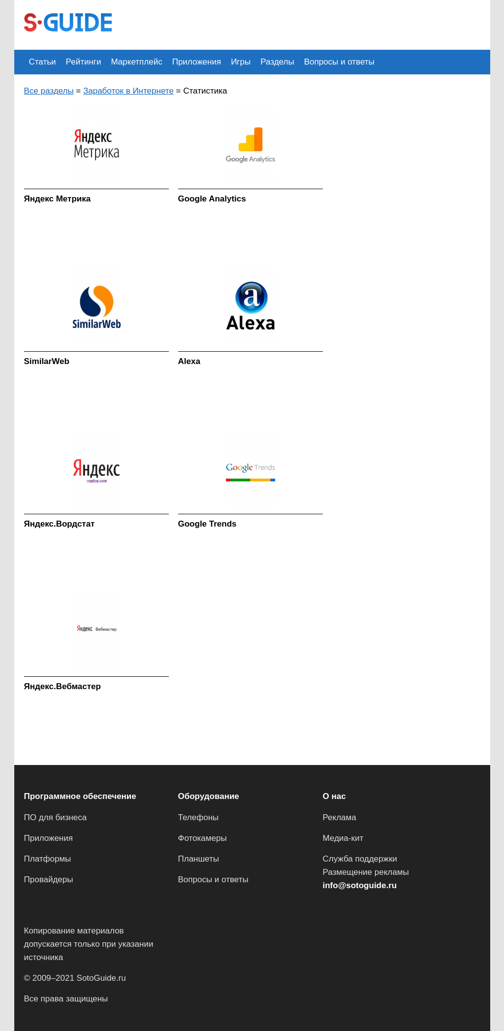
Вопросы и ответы (339, 62)
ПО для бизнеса (55, 817)
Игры (241, 62)
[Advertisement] (301, 23)
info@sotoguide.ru (360, 885)
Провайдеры (48, 879)
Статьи (42, 62)
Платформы (47, 859)
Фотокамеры (202, 838)
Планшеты (199, 859)
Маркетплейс (136, 62)
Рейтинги (83, 62)
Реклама (339, 817)
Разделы (277, 62)
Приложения (196, 62)
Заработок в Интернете (128, 91)
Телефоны (198, 817)
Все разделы (49, 91)
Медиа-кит (343, 838)
